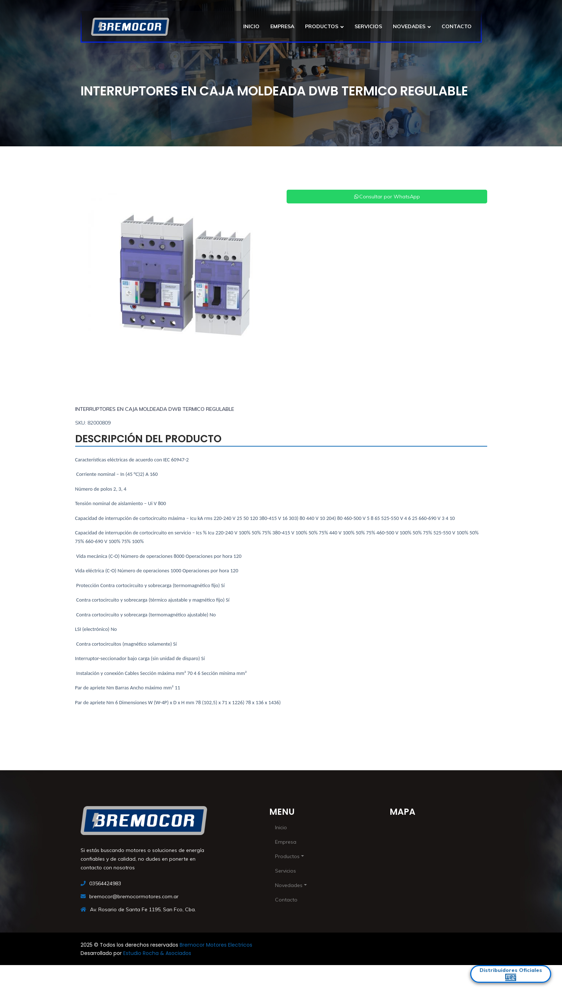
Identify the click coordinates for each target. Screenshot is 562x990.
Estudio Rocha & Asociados (157, 953)
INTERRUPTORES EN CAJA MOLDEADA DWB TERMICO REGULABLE (154, 409)
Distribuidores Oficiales (511, 974)
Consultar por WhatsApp (386, 196)
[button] (90, 280)
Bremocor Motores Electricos (216, 944)
